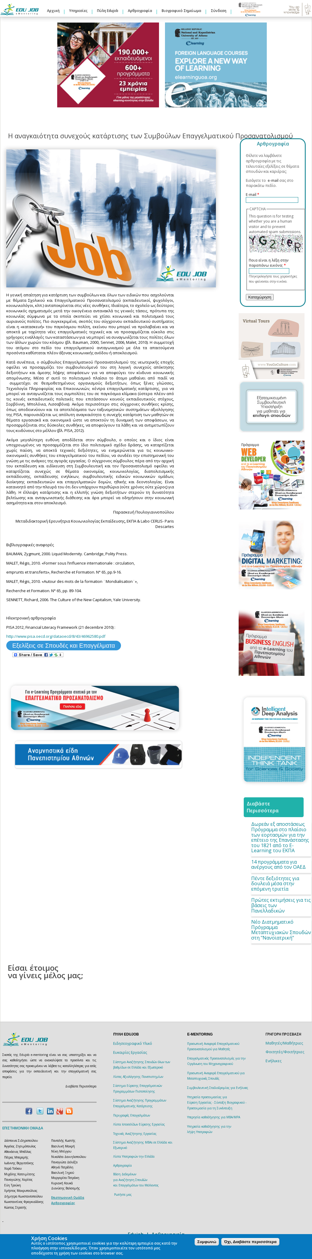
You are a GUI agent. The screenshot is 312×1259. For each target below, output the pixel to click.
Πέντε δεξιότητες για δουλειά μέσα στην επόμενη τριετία (275, 883)
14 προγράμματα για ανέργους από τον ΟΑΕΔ (278, 865)
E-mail (252, 194)
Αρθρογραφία (140, 10)
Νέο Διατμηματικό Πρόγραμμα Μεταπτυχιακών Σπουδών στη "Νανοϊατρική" (281, 930)
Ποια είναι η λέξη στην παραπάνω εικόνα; (269, 263)
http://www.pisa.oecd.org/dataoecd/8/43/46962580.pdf (55, 636)
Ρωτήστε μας (123, 1194)
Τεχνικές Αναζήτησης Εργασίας (135, 1134)
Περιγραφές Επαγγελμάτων (131, 1115)
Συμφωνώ (206, 1242)
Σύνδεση (218, 10)
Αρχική (53, 10)
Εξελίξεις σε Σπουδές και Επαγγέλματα (63, 645)
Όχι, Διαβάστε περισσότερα (250, 1242)
